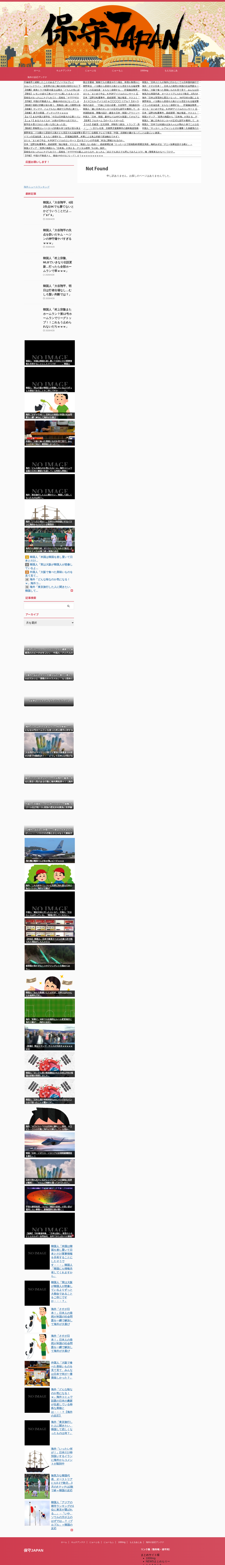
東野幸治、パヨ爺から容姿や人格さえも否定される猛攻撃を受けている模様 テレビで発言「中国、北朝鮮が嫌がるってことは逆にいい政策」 (112, 86)
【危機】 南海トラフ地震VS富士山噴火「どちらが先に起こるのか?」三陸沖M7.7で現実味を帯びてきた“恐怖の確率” (53, 90)
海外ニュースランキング (37, 187)
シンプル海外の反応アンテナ (163, 1547)
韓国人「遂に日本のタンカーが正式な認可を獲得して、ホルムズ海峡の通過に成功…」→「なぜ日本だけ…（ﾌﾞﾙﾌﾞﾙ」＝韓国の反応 (112, 109)
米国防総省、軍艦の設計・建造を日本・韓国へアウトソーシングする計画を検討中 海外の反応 (112, 113)
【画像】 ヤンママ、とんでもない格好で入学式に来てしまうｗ (53, 109)
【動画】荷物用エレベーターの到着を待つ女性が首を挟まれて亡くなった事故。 (53, 128)
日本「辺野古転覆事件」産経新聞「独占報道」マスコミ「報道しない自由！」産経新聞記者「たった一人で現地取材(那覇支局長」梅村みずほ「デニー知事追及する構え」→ (112, 97)
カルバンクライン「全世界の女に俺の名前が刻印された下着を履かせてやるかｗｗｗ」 (53, 86)
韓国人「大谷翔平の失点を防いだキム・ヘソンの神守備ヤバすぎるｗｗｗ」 (58, 230)
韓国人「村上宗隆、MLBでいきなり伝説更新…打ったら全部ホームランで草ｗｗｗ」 (58, 253)
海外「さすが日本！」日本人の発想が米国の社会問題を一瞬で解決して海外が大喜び (171, 86)
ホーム (37, 70)
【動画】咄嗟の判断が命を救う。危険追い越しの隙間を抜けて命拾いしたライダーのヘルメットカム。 (53, 105)
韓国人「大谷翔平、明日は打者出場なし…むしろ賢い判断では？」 (58, 277)
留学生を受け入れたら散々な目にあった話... (45, 124)
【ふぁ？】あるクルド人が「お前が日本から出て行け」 (51, 120)
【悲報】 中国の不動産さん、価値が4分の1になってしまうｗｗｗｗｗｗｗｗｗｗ (53, 101)
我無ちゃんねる (155, 1554)
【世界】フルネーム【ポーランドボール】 (103, 120)
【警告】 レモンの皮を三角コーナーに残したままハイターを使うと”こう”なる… (53, 94)
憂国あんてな (154, 1551)
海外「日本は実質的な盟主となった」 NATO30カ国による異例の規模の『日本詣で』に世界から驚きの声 (171, 97)
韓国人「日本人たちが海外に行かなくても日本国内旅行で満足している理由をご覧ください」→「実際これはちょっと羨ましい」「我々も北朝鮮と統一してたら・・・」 (171, 82)
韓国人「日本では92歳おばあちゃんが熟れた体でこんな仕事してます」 (171, 124)
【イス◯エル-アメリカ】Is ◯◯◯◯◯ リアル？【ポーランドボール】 (112, 101)
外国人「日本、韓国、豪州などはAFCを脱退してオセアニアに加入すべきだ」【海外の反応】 (112, 116)
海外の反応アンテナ (37, 77)
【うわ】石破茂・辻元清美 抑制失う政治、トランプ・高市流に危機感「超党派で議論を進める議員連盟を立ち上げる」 (112, 124)
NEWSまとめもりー (158, 1516)
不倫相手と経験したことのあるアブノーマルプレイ (49, 82)
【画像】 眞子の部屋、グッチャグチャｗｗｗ (46, 113)
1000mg (144, 70)
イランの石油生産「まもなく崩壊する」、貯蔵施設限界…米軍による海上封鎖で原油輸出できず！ (112, 90)
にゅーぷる (90, 70)
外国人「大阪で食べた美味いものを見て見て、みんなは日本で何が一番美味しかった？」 (171, 90)
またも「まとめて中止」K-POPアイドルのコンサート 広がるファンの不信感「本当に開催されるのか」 (112, 94)
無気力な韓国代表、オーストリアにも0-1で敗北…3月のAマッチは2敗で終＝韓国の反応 (171, 94)
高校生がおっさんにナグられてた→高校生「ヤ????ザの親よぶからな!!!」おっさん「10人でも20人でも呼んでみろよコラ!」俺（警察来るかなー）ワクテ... (53, 97)
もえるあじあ (171, 70)
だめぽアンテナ (155, 1533)
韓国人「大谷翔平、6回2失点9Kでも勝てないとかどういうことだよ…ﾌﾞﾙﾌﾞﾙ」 (58, 206)
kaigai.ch (151, 1530)
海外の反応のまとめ (158, 1558)
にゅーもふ (117, 70)
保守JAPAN (33, 1506)
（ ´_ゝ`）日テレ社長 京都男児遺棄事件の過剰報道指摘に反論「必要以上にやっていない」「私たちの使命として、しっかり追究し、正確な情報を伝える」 (112, 128)
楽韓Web (151, 1523)
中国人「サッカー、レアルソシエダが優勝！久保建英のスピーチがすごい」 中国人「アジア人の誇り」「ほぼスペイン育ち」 (171, 128)
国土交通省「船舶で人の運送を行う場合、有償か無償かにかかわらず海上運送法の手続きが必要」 (112, 82)
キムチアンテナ (63, 70)
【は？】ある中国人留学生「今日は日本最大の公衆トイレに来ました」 (53, 116)
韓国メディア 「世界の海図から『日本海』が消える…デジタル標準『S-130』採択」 (171, 116)
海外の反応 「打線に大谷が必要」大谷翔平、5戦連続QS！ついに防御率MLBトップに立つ (112, 105)
